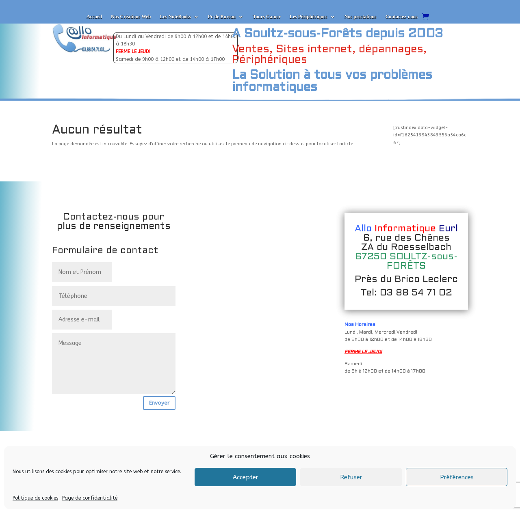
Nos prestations (360, 16)
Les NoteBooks (175, 16)
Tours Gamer (267, 16)
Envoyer (159, 403)
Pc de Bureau (222, 16)
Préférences (457, 477)
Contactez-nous (402, 16)
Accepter (245, 477)
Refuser (351, 477)
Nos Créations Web (131, 16)
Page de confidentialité (89, 498)
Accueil (94, 16)
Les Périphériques (308, 16)
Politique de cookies (35, 498)
